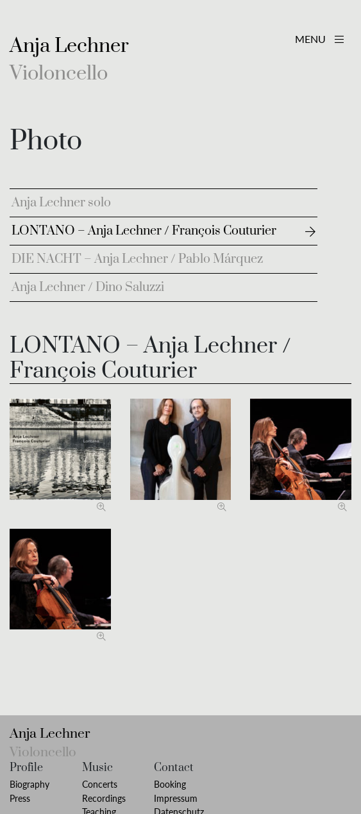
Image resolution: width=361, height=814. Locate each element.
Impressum (175, 798)
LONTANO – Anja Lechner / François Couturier (144, 231)
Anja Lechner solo (61, 203)
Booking (170, 784)
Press (20, 798)
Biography (29, 784)
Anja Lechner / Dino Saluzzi (88, 287)
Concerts (99, 784)
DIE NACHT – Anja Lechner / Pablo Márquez (137, 259)
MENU (319, 39)
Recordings (104, 798)
